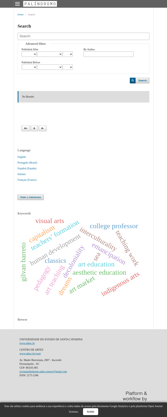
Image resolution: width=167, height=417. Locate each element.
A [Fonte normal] (34, 128)
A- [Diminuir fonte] (42, 128)
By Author (89, 49)
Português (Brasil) (27, 162)
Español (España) (27, 168)
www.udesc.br (27, 343)
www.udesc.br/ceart (30, 353)
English (22, 157)
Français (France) (27, 179)
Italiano (22, 174)
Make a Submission (30, 197)
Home (21, 14)
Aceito (90, 411)
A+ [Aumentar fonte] (25, 128)
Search (142, 80)
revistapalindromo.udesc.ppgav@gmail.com (43, 371)
